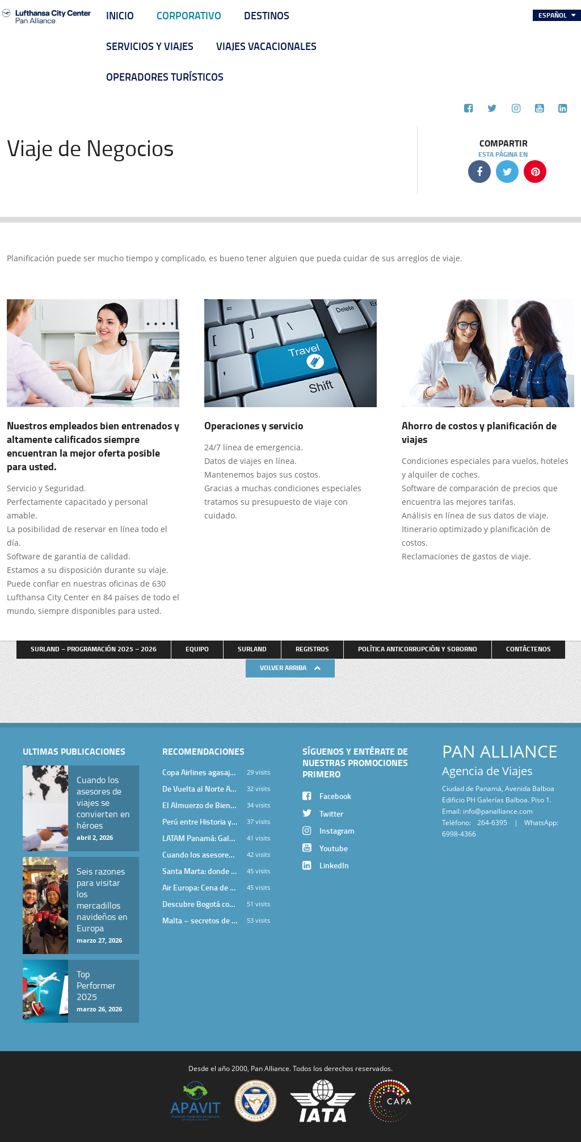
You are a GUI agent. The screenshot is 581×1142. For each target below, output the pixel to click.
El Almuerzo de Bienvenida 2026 (200, 805)
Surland (252, 649)
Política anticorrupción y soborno (417, 649)
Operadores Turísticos (165, 76)
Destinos (266, 15)
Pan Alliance (270, 1068)
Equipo (197, 649)
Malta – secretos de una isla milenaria (200, 920)
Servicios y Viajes (149, 46)
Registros (312, 649)
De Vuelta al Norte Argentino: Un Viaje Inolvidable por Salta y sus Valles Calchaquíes (200, 788)
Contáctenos (528, 649)
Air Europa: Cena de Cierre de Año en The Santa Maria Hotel (200, 887)
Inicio (120, 15)
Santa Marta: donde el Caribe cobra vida (200, 870)
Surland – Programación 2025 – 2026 (94, 649)
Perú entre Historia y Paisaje (200, 821)
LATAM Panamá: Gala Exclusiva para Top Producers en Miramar (200, 838)
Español (553, 15)
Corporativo (189, 15)
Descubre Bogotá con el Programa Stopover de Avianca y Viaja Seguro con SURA (200, 903)
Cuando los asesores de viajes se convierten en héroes (200, 854)
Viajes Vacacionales (266, 46)
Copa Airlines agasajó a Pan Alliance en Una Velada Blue (200, 772)
